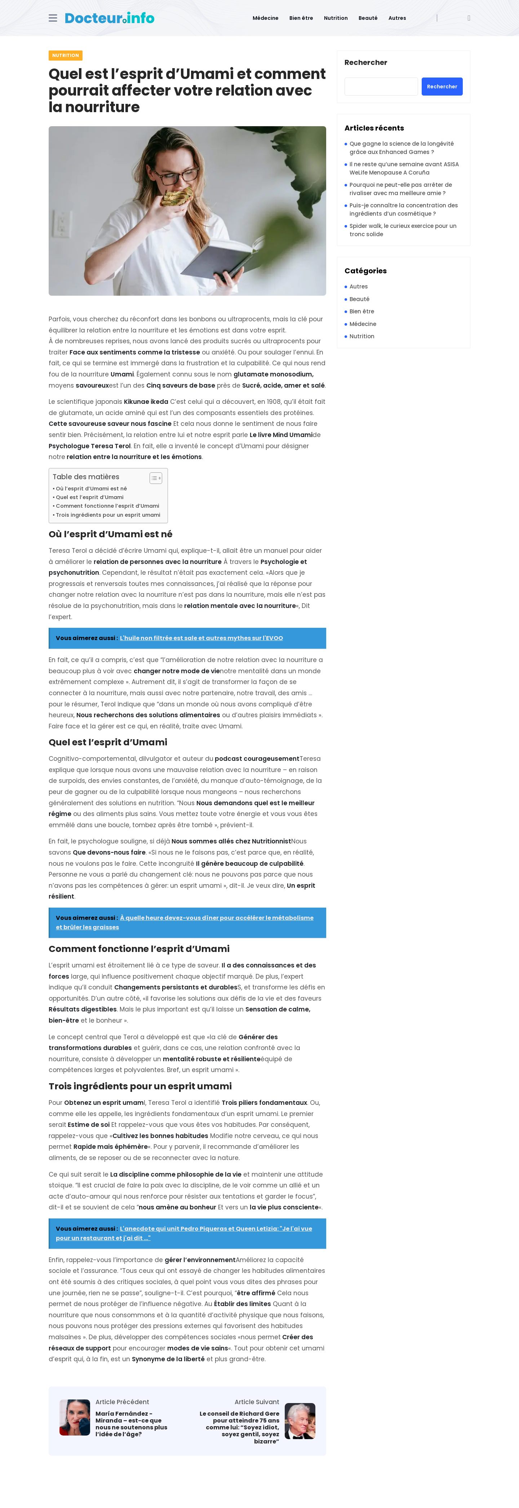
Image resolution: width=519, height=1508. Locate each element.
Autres (397, 18)
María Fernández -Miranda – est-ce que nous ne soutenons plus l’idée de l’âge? (131, 1424)
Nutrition (336, 18)
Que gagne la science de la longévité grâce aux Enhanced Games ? (402, 148)
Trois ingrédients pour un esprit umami (108, 515)
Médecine (266, 18)
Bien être (301, 18)
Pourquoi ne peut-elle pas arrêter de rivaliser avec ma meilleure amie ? (401, 189)
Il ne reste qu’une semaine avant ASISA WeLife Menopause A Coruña (404, 168)
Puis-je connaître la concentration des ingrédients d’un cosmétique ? (404, 209)
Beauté (368, 18)
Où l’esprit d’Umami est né (91, 488)
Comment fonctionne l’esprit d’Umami (107, 506)
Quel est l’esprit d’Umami (90, 497)
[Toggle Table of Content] (152, 478)
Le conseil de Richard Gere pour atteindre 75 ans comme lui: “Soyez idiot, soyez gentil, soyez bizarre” (239, 1427)
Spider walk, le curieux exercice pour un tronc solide (403, 230)
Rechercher (366, 62)
